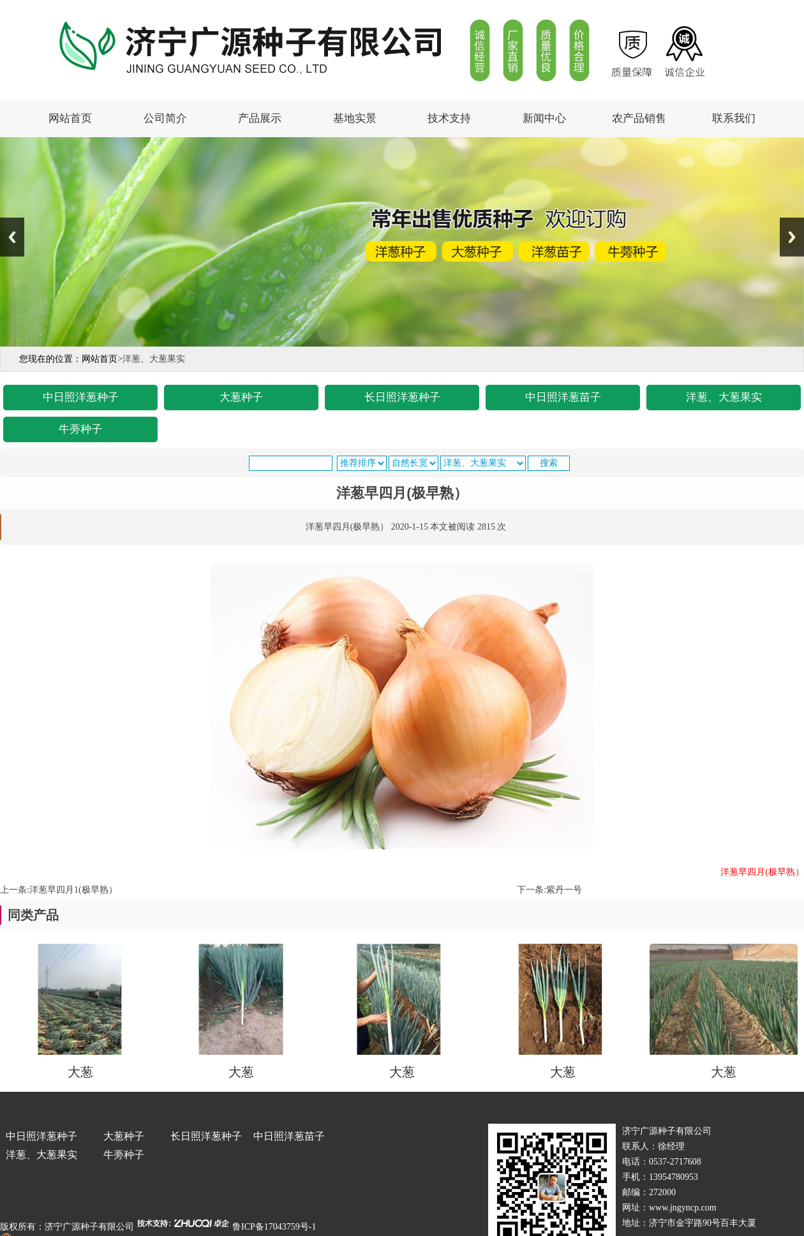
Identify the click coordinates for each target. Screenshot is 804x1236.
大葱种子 (241, 397)
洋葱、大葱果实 (724, 397)
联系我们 (734, 118)
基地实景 (354, 118)
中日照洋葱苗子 (563, 397)
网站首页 (70, 118)
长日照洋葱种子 (402, 397)
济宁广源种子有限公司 (89, 1227)
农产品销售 (639, 118)
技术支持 (449, 118)
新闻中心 (544, 118)
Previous (12, 237)
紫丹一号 (564, 890)
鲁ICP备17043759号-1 (274, 1227)
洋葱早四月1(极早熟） (73, 890)
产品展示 (259, 118)
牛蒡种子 (80, 429)
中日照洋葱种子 (81, 397)
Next (792, 237)
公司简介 (165, 118)
